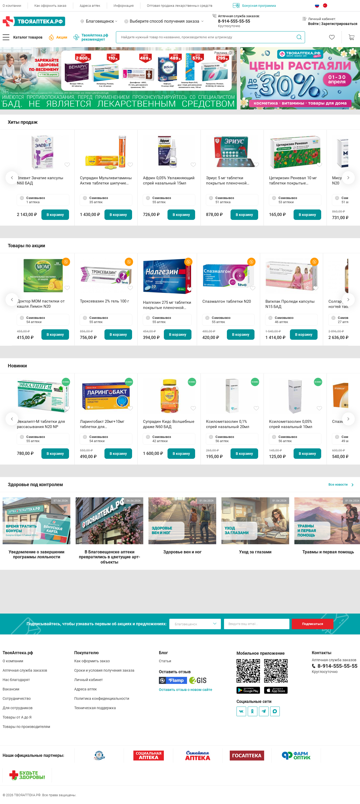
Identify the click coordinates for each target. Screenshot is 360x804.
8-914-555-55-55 (234, 21)
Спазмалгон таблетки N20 (226, 301)
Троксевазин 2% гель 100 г (104, 301)
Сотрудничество (17, 698)
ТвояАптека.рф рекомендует (90, 37)
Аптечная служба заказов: (239, 16)
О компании (12, 6)
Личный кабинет (88, 680)
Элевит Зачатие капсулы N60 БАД (40, 180)
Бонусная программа (254, 5)
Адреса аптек (90, 6)
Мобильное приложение (261, 653)
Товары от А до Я (17, 717)
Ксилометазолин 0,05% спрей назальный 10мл (290, 424)
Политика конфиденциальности (101, 698)
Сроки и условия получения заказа (104, 670)
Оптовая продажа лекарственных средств (179, 6)
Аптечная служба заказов (25, 670)
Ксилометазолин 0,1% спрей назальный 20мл (227, 424)
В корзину (55, 215)
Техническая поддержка (95, 708)
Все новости (340, 484)
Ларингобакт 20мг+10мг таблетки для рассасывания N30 (102, 424)
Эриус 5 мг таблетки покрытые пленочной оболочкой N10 (226, 181)
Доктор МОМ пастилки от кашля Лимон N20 (41, 304)
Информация (124, 6)
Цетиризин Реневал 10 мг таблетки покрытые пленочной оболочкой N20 (294, 181)
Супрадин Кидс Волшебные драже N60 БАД (168, 424)
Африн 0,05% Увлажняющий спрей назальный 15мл (169, 180)
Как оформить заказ (50, 6)
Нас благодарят (16, 680)
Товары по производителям (26, 727)
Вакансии (11, 689)
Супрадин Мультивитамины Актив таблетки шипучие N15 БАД (106, 181)
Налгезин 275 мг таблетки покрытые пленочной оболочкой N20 (167, 305)
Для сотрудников (18, 708)
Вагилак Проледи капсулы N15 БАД (290, 304)
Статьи (165, 661)
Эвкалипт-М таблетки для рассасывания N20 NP (41, 424)
